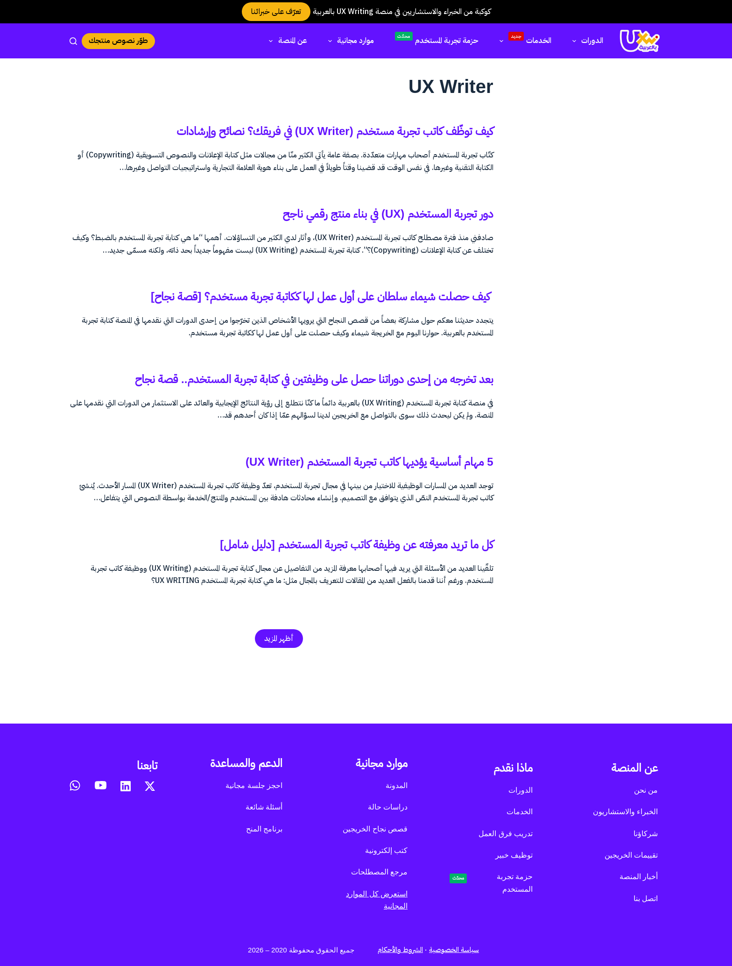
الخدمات (523, 39)
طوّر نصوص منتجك (118, 40)
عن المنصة (286, 40)
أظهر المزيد (279, 700)
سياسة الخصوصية (454, 950)
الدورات (586, 40)
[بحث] (73, 41)
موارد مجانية (349, 40)
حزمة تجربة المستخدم (437, 39)
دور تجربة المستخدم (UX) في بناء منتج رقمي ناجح (344, 233)
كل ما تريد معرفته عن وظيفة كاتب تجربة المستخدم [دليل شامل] (299, 604)
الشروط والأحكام (400, 950)
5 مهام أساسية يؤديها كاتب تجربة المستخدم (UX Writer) (317, 522)
